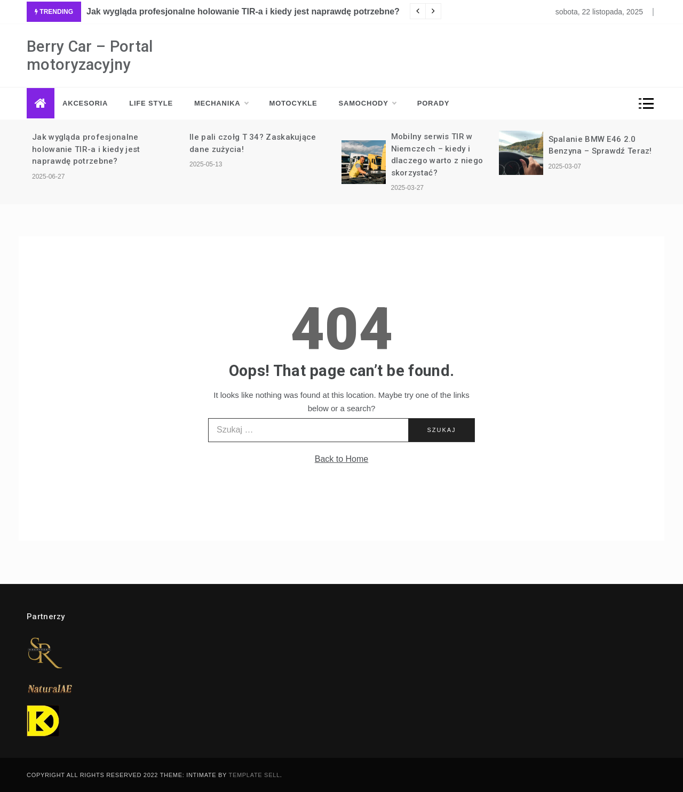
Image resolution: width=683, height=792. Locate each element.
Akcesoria (85, 103)
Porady (433, 103)
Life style (151, 103)
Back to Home (341, 458)
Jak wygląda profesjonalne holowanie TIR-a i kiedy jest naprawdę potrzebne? (243, 11)
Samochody (367, 103)
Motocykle (293, 103)
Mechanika (221, 103)
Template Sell (254, 775)
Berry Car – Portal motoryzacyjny (90, 55)
